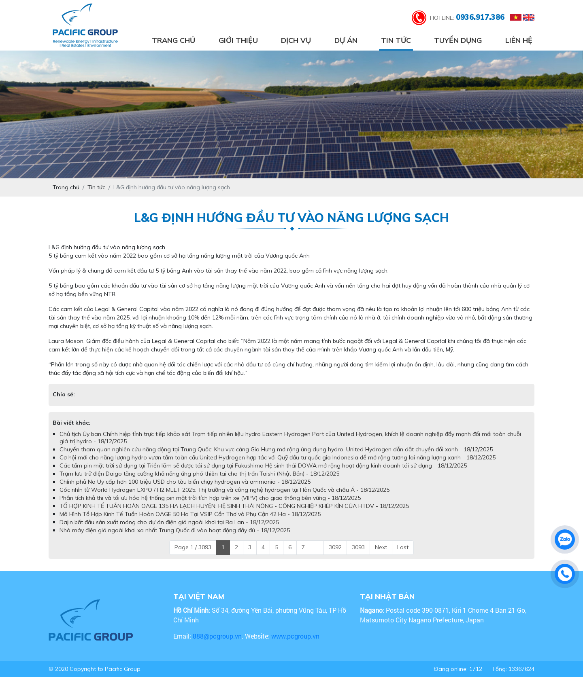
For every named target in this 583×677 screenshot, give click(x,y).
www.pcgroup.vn (296, 636)
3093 (358, 547)
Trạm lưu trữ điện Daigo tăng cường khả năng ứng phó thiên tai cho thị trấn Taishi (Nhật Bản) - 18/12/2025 (199, 473)
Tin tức (396, 40)
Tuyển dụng (458, 40)
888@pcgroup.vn (217, 636)
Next (381, 547)
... (317, 547)
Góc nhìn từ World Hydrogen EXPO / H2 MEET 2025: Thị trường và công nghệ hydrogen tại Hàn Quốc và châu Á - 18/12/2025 (224, 489)
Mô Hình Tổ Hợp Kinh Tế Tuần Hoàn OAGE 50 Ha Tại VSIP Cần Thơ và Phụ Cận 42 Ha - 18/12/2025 (190, 514)
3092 (335, 547)
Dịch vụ (296, 40)
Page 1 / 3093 (192, 547)
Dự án (345, 40)
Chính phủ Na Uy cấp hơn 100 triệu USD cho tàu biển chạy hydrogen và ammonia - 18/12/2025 (185, 481)
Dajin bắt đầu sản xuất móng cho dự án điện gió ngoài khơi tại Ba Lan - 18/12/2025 (169, 522)
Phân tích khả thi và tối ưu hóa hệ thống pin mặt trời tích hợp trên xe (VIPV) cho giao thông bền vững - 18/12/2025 (210, 497)
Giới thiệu (238, 40)
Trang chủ (173, 40)
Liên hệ (518, 40)
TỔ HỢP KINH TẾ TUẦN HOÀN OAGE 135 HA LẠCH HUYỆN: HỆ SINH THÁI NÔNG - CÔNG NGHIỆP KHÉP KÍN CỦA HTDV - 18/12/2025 (234, 506)
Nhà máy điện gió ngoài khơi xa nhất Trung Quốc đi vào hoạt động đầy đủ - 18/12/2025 (175, 530)
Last (403, 547)
